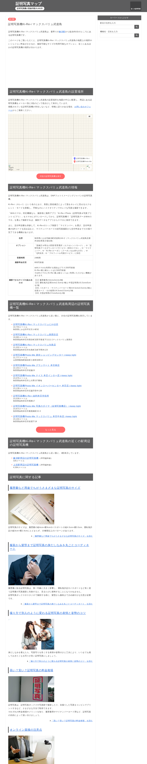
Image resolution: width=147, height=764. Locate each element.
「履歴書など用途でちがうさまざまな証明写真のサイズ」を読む (63, 536)
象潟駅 (12, 19)
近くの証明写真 (136, 9)
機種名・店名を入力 (109, 32)
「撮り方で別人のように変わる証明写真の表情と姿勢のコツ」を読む (61, 661)
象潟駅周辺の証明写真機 (25, 458)
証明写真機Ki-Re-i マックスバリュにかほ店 (35, 324)
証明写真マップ (29, 4)
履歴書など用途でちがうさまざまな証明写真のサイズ (45, 487)
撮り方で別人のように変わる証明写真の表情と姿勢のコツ (48, 612)
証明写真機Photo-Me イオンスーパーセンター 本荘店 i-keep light (47, 385)
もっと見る (50, 430)
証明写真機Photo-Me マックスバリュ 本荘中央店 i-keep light (45, 416)
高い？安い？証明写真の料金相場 (31, 670)
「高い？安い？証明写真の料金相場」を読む (72, 721)
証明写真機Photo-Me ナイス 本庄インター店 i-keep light (42, 375)
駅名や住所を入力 (108, 23)
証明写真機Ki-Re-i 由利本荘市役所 (31, 396)
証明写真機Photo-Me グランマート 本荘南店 (36, 365)
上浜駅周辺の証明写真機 (25, 465)
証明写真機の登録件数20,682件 (30, 8)
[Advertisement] (50, 67)
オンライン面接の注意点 (26, 729)
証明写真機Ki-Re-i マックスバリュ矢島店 (34, 345)
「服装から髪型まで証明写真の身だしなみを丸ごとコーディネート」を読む (58, 604)
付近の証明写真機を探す (50, 176)
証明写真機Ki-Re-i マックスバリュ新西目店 (35, 334)
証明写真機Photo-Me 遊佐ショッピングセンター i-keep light (44, 355)
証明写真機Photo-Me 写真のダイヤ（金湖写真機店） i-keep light (47, 406)
